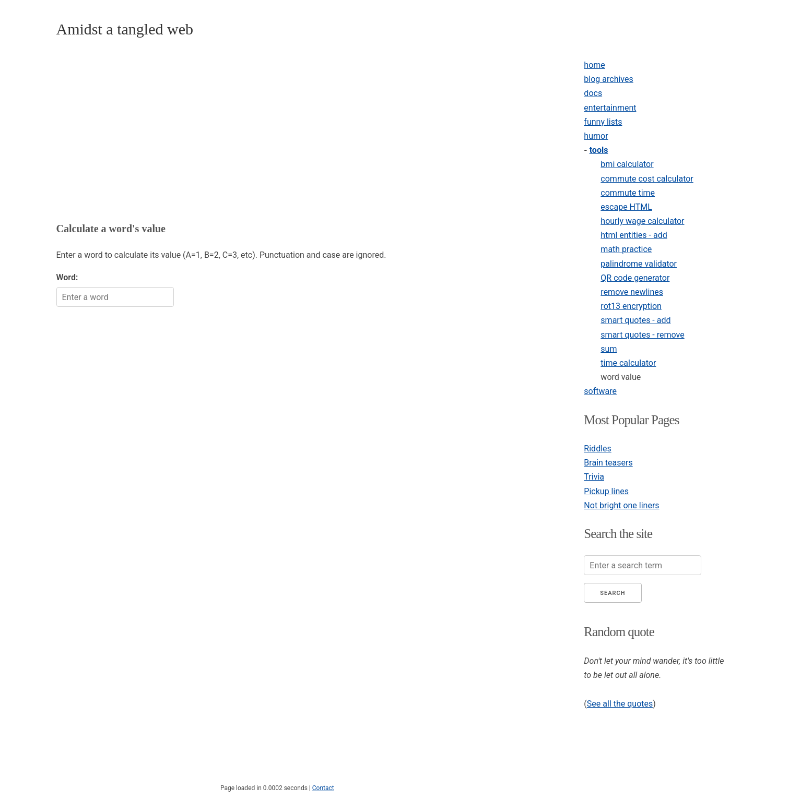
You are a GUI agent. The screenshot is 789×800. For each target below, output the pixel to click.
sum (608, 349)
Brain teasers (608, 463)
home (594, 65)
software (600, 391)
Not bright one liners (621, 505)
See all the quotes (620, 704)
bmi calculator (626, 164)
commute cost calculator (646, 179)
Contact (323, 788)
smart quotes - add (635, 320)
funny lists (603, 122)
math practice (626, 249)
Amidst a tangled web (124, 29)
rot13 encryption (630, 306)
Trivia (594, 477)
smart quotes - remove (642, 335)
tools (599, 150)
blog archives (608, 79)
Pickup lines (606, 491)
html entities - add (633, 235)
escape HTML (626, 207)
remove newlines (631, 292)
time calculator (628, 363)
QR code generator (634, 278)
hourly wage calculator (642, 221)
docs (593, 93)
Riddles (597, 448)
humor (596, 136)
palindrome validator (638, 264)
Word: (67, 277)
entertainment (610, 108)
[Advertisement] (306, 131)
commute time (627, 193)
